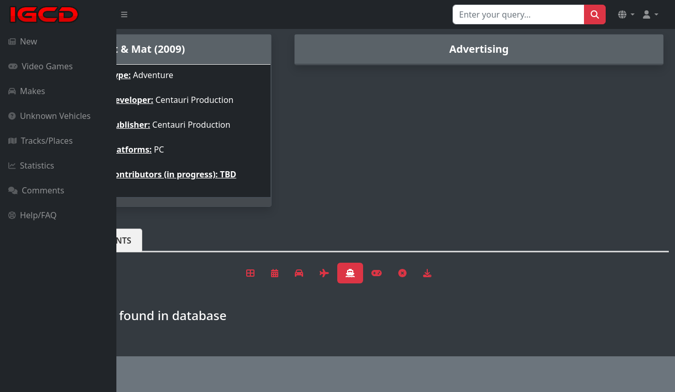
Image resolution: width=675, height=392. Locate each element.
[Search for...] (518, 14)
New (22, 41)
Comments (36, 190)
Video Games (40, 66)
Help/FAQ (32, 215)
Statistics (31, 165)
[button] (626, 14)
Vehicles (154, 248)
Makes (26, 91)
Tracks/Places (40, 140)
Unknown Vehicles (49, 116)
